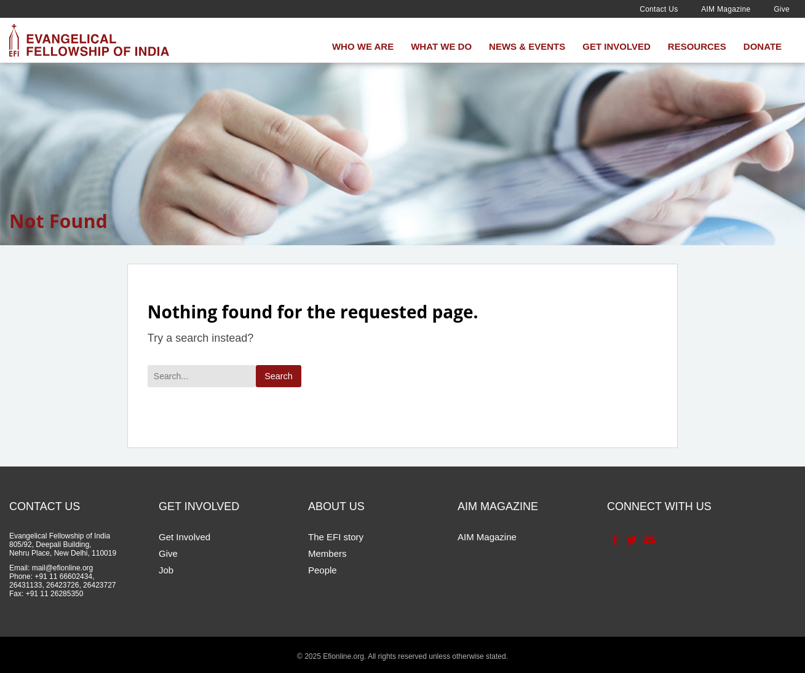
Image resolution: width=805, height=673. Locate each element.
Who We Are (363, 46)
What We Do (441, 46)
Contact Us (659, 9)
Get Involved (616, 46)
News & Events (527, 46)
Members (327, 553)
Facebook (614, 540)
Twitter (631, 540)
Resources (697, 46)
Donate (763, 46)
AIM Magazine (725, 9)
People (322, 570)
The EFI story (335, 537)
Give (782, 9)
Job (166, 570)
